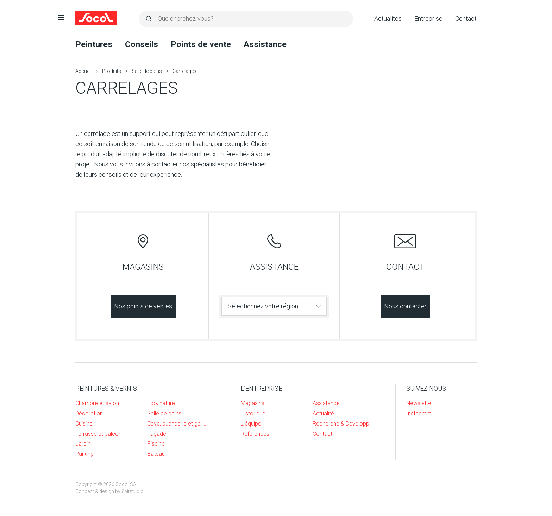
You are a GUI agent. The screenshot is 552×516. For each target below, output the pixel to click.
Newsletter (419, 403)
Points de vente (201, 44)
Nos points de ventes (143, 306)
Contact (466, 18)
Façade (156, 433)
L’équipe (251, 423)
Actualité (323, 413)
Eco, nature (161, 403)
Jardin (82, 443)
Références (255, 433)
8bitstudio (132, 491)
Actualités (388, 18)
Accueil (83, 71)
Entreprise (428, 18)
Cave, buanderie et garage (177, 423)
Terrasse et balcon (98, 433)
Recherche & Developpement (343, 423)
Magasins (252, 403)
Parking (84, 454)
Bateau (156, 454)
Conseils (141, 44)
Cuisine (84, 423)
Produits (111, 71)
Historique (253, 413)
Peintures (93, 44)
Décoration (89, 413)
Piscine (156, 443)
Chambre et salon (97, 403)
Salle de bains (147, 71)
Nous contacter (405, 306)
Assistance (265, 44)
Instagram (419, 413)
